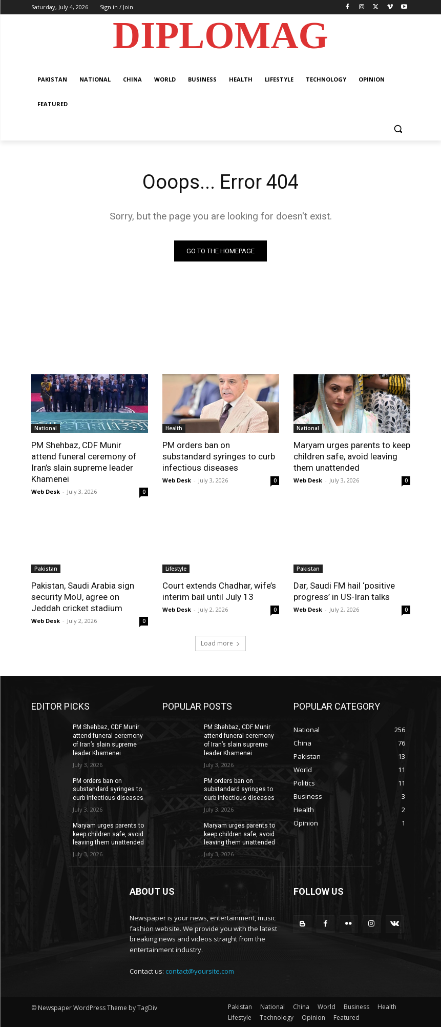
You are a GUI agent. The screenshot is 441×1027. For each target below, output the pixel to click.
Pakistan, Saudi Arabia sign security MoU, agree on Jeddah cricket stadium (82, 596)
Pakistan (45, 568)
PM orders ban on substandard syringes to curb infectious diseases (218, 456)
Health (173, 428)
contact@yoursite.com (199, 971)
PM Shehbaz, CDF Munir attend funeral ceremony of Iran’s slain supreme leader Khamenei (84, 462)
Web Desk (45, 491)
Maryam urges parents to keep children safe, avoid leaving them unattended (351, 456)
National (45, 428)
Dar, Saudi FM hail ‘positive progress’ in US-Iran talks (344, 591)
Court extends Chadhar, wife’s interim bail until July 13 (219, 591)
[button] (398, 129)
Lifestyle (175, 568)
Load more (220, 643)
